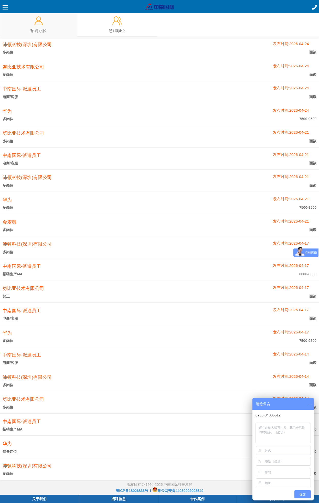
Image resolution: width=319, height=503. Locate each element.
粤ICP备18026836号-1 (134, 491)
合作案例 (197, 499)
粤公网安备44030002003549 (177, 491)
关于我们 (39, 499)
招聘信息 (118, 499)
